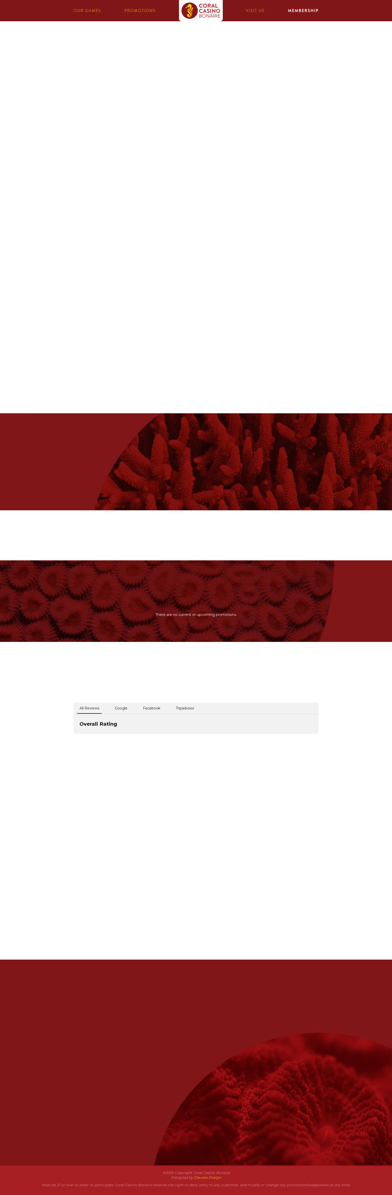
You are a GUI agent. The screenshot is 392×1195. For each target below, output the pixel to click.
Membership (303, 10)
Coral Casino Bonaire (200, 14)
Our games (87, 10)
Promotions (140, 10)
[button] (74, 739)
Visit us (255, 10)
